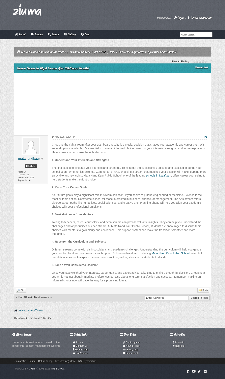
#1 (206, 137)
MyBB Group (57, 368)
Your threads (131, 345)
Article (98, 52)
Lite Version (80, 353)
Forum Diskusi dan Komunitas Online (43, 52)
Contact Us (80, 345)
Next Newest (41, 297)
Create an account (199, 18)
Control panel (131, 342)
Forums (37, 34)
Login (179, 18)
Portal (20, 34)
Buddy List (130, 349)
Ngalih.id (178, 345)
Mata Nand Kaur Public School (171, 253)
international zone (79, 52)
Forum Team (80, 349)
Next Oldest (25, 297)
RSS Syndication (87, 361)
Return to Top (45, 361)
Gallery (70, 34)
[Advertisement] (112, 102)
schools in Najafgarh (158, 175)
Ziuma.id (178, 342)
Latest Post (130, 353)
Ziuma (78, 342)
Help (85, 34)
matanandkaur (29, 158)
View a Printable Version (30, 310)
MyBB (32, 368)
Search (53, 34)
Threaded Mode (201, 67)
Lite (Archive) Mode (65, 361)
